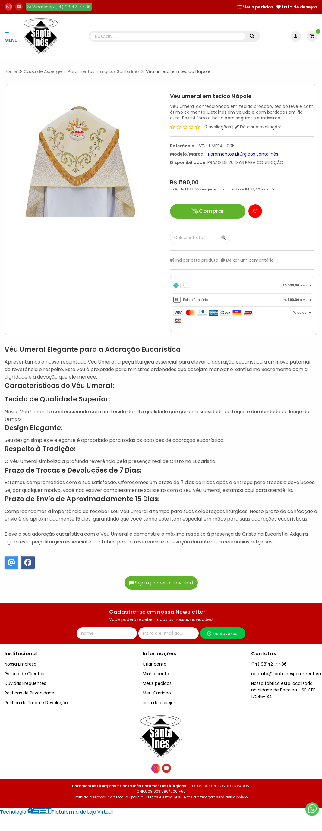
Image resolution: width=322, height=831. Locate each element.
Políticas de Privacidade (29, 693)
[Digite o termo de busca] (167, 36)
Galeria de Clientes (24, 674)
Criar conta (154, 664)
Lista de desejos (296, 7)
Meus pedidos (255, 7)
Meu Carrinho (157, 693)
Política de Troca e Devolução (36, 703)
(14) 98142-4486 (269, 664)
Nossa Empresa (20, 664)
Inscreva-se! (223, 634)
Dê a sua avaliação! (258, 127)
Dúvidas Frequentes (25, 683)
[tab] (242, 286)
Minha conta (156, 674)
